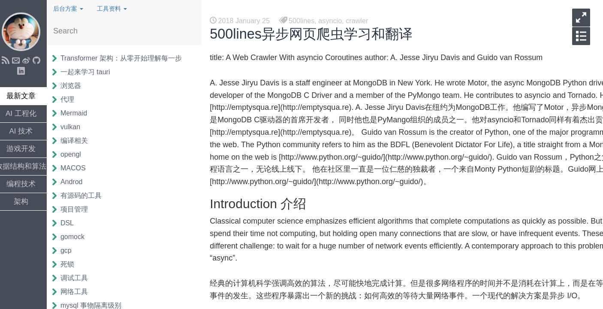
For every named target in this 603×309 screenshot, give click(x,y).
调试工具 (79, 278)
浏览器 (75, 85)
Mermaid (78, 113)
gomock (77, 236)
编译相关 (79, 140)
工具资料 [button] (117, 8)
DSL (71, 223)
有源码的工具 (85, 195)
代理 (72, 99)
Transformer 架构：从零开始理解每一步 (126, 58)
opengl (75, 154)
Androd (76, 181)
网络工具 (79, 291)
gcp (70, 250)
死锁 (72, 264)
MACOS (77, 168)
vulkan (75, 126)
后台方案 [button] (73, 8)
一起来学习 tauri (90, 72)
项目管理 (79, 209)
